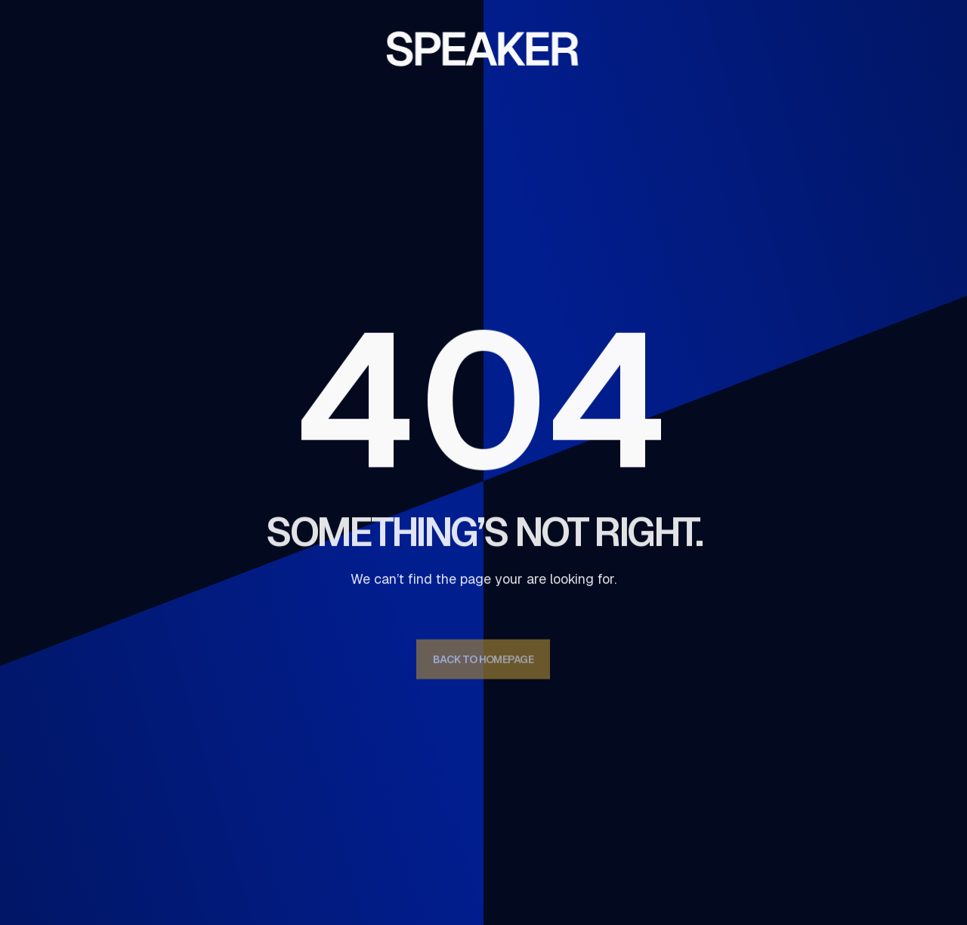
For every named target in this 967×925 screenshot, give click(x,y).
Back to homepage (483, 664)
